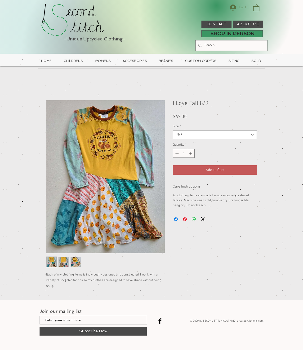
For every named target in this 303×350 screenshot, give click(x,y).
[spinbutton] (183, 153)
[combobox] (215, 135)
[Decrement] (176, 153)
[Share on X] (203, 219)
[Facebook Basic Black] (160, 321)
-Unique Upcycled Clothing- (94, 39)
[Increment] (191, 153)
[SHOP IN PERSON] (232, 33)
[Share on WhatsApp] (194, 219)
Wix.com (258, 321)
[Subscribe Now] (93, 331)
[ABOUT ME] (248, 24)
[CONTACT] (216, 24)
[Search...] (231, 45)
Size (177, 126)
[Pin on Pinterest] (185, 219)
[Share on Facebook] (176, 219)
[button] (256, 7)
